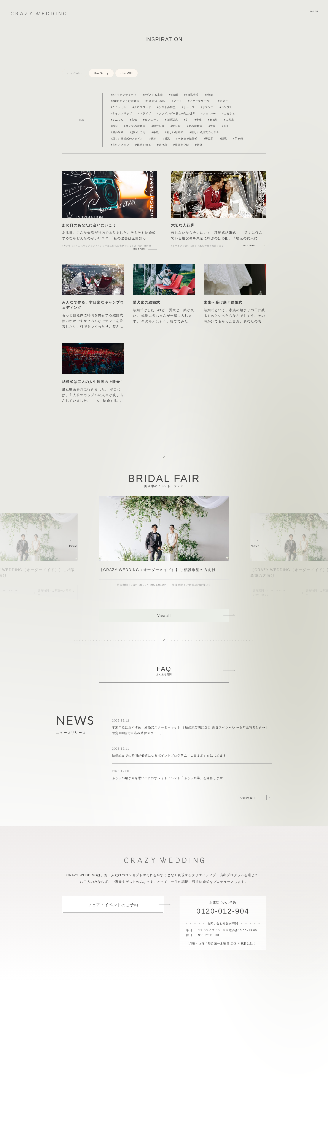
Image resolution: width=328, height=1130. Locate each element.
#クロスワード (141, 107)
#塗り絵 (175, 126)
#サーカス (188, 107)
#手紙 (155, 132)
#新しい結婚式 (174, 132)
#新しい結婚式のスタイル (127, 138)
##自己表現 (191, 94)
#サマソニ (207, 107)
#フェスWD (208, 113)
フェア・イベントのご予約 (113, 904)
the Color (74, 73)
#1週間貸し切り (155, 100)
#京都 (133, 119)
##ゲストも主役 (153, 94)
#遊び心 (162, 144)
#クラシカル (119, 107)
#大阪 (212, 126)
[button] (80, 544)
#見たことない (120, 144)
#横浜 (166, 138)
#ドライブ (144, 113)
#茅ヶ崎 (238, 138)
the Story (101, 73)
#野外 (198, 144)
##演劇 (173, 94)
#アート (177, 100)
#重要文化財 (181, 144)
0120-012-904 (222, 911)
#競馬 (223, 138)
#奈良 (225, 126)
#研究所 (209, 138)
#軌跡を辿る (143, 144)
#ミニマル (117, 119)
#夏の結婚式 (194, 126)
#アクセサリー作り (200, 100)
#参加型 (213, 119)
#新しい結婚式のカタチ (204, 132)
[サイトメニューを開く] (313, 13)
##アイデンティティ (124, 94)
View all (164, 615)
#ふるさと (228, 113)
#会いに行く (151, 119)
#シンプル (226, 107)
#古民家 (229, 119)
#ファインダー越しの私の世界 (176, 113)
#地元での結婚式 (134, 126)
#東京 (153, 138)
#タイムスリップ (121, 113)
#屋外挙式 (117, 132)
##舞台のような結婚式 (125, 100)
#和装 (114, 126)
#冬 (186, 119)
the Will (126, 73)
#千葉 (198, 119)
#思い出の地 (137, 132)
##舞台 (209, 94)
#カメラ (223, 100)
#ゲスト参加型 (166, 107)
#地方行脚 (157, 126)
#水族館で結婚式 (186, 138)
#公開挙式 (171, 119)
